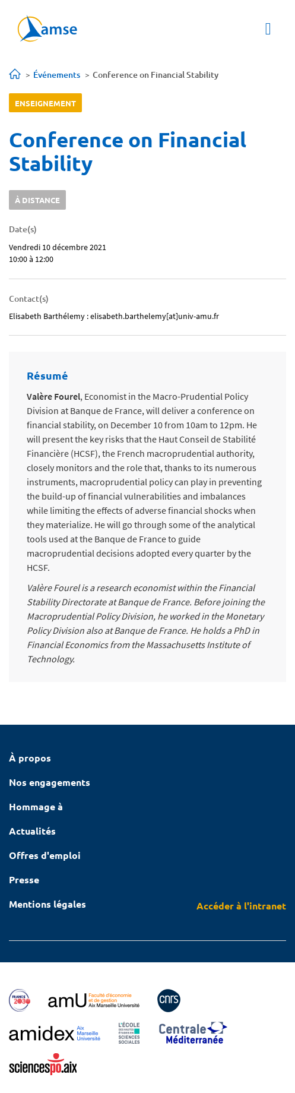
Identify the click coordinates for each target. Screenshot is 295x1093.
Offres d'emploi (45, 855)
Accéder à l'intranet (241, 905)
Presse (24, 879)
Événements (56, 74)
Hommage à (36, 806)
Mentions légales (47, 904)
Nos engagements (49, 782)
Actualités (32, 831)
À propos (30, 757)
